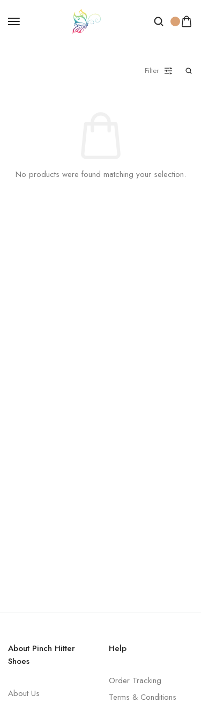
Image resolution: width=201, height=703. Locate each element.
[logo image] (86, 20)
